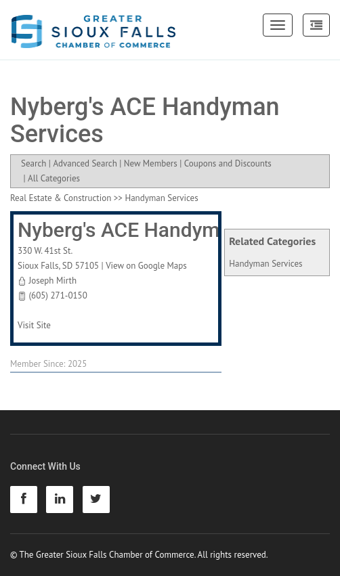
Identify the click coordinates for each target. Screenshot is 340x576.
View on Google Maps (146, 265)
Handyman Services (265, 263)
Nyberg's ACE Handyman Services (171, 230)
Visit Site (34, 325)
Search (33, 163)
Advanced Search (84, 163)
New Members (150, 163)
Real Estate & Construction (60, 198)
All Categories (54, 178)
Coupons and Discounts (228, 163)
